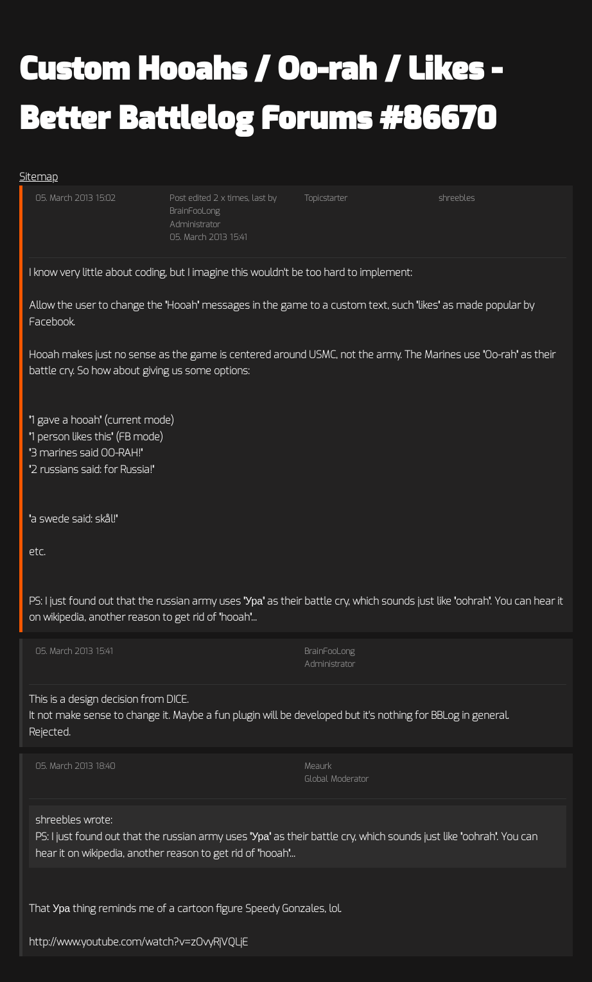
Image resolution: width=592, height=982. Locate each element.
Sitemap (38, 177)
